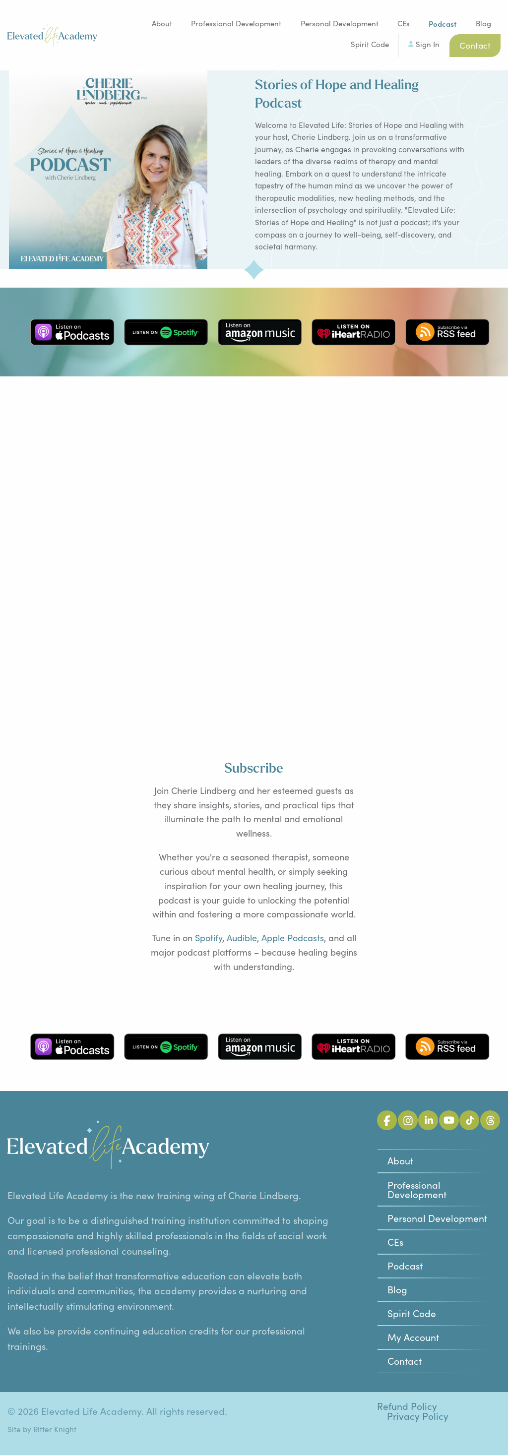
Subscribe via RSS (447, 332)
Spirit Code (370, 44)
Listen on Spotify (166, 332)
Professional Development (236, 23)
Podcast (405, 1265)
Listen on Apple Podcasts (72, 332)
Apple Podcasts (292, 938)
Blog (483, 23)
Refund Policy (407, 1406)
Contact (475, 45)
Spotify (208, 938)
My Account (413, 1337)
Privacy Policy (417, 1416)
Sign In (428, 44)
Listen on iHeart (354, 332)
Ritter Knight (54, 1429)
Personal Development (340, 23)
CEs (403, 23)
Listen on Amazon (260, 332)
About (162, 23)
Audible (242, 938)
